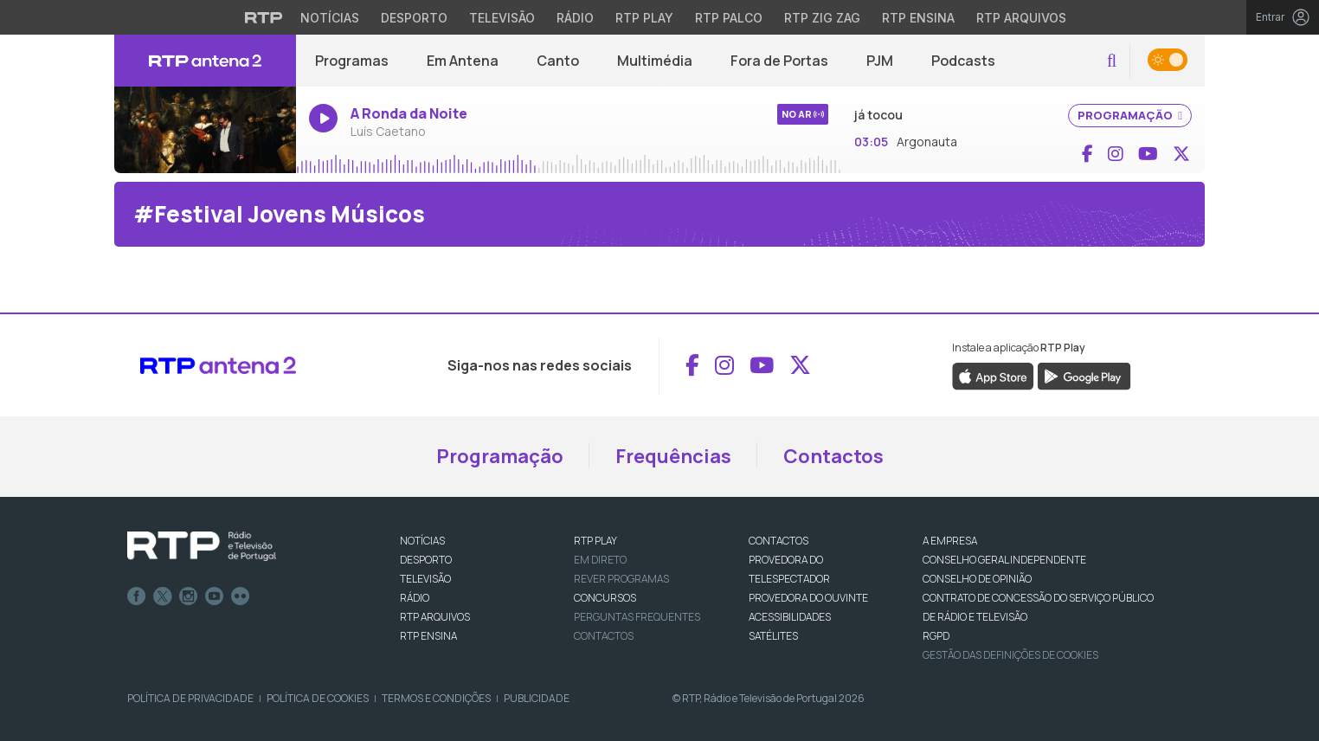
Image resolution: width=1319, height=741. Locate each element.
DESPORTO (426, 559)
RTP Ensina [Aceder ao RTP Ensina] (918, 17)
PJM (879, 60)
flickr (240, 596)
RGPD (936, 635)
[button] (1111, 61)
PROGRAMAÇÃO (1130, 115)
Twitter (162, 596)
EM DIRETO (600, 559)
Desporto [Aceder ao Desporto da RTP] (414, 17)
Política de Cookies (318, 698)
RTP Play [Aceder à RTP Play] (644, 17)
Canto (558, 60)
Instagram (188, 596)
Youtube (214, 596)
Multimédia (654, 60)
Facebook (136, 596)
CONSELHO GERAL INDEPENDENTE (1004, 559)
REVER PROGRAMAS (621, 578)
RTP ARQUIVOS (435, 616)
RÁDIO (414, 597)
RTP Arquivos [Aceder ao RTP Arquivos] (1021, 17)
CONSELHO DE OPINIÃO (977, 578)
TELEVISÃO (425, 578)
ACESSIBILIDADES (790, 616)
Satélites (773, 635)
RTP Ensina (428, 635)
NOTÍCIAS (422, 540)
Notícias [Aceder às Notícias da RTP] (329, 17)
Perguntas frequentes (637, 616)
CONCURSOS (605, 597)
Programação (499, 456)
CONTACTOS (778, 540)
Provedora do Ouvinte (808, 597)
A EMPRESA (950, 540)
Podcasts (963, 60)
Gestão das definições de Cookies (1010, 655)
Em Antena (463, 60)
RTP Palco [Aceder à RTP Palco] (728, 17)
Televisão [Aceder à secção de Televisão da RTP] (502, 17)
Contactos (833, 456)
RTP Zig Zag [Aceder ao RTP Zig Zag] (822, 17)
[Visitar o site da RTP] (264, 17)
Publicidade (536, 698)
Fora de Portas (779, 60)
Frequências (673, 456)
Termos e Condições (436, 698)
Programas (352, 60)
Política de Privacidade (190, 698)
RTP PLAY (595, 540)
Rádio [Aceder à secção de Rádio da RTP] (575, 17)
